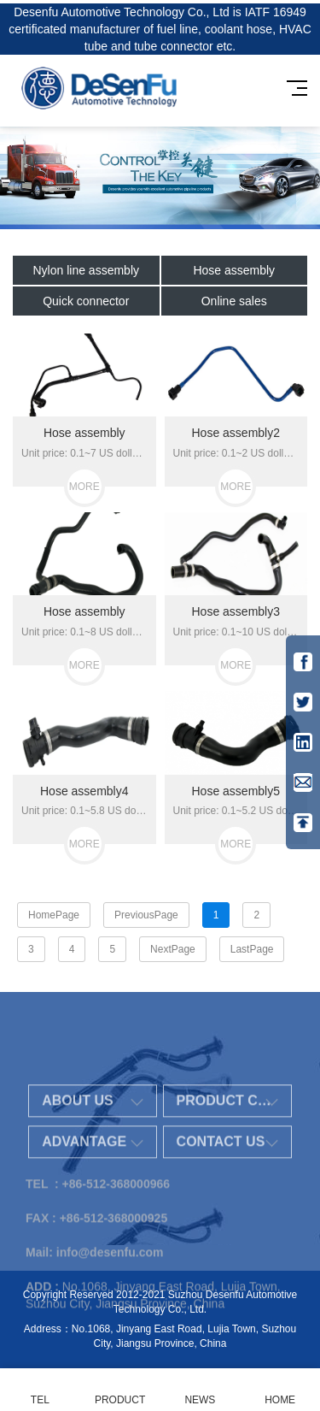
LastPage (252, 949)
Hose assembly (234, 270)
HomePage (53, 915)
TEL (40, 1390)
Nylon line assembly (86, 270)
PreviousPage (146, 915)
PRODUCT (120, 1390)
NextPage (172, 949)
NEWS (200, 1390)
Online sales (234, 301)
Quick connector (86, 301)
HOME (280, 1390)
